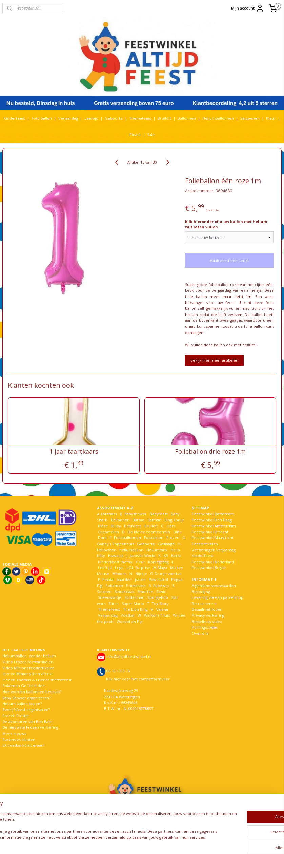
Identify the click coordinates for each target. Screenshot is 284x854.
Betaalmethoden (207, 609)
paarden (124, 579)
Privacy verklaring (208, 615)
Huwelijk (116, 555)
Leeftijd (91, 118)
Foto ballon (42, 118)
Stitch (113, 603)
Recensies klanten (18, 739)
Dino (177, 531)
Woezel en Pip (130, 621)
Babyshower (136, 513)
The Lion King (135, 609)
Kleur (271, 118)
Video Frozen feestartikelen (27, 661)
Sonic (161, 591)
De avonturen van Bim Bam (27, 721)
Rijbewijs (161, 585)
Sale (151, 134)
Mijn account (247, 8)
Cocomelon (108, 531)
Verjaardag (68, 118)
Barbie (138, 520)
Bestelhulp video (207, 621)
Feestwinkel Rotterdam (213, 513)
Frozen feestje (15, 715)
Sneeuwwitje (109, 597)
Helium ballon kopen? (22, 703)
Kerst (176, 555)
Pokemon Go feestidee (23, 685)
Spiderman (134, 597)
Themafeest (140, 118)
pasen (140, 579)
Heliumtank (156, 549)
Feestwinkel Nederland (213, 561)
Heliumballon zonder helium (29, 655)
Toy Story (160, 603)
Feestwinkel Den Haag (212, 520)
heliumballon (131, 549)
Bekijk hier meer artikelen (214, 360)
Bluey (116, 525)
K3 (165, 555)
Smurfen (145, 591)
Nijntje (140, 573)
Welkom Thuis (157, 615)
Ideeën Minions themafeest (27, 673)
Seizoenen (250, 118)
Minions (118, 573)
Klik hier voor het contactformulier (138, 678)
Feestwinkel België (209, 567)
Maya (162, 567)
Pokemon (114, 585)
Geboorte (114, 118)
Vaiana (162, 609)
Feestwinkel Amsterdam (214, 525)
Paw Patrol (158, 579)
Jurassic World (142, 555)
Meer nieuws (14, 733)
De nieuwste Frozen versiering (30, 727)
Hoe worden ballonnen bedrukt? (31, 691)
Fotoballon (153, 537)
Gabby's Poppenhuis (115, 543)
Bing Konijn (174, 520)
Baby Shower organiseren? (26, 697)
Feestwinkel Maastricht (213, 537)
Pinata (135, 134)
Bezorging (201, 591)
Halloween (106, 549)
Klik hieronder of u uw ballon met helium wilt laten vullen (226, 224)
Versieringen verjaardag (214, 549)
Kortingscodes (205, 627)
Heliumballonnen (218, 118)
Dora (102, 537)
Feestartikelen (205, 543)
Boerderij (132, 525)
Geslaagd (166, 543)
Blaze (102, 525)
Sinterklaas (124, 591)
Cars (171, 525)
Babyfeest (159, 513)
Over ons (200, 633)
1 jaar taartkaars (73, 451)
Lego (118, 567)
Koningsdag (158, 561)
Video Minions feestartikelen (28, 667)
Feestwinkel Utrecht (210, 531)
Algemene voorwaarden (214, 585)
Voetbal (127, 615)
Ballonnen (187, 118)
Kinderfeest (14, 118)
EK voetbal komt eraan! (23, 745)
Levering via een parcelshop (217, 597)
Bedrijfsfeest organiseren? (26, 709)
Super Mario (133, 603)
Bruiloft (164, 118)
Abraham (108, 513)
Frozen (172, 537)
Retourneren (204, 603)
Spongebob (157, 597)
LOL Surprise (138, 567)
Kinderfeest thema (115, 561)
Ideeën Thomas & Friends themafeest (37, 679)
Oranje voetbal (167, 573)
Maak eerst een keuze (229, 260)
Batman (154, 520)
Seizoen (104, 591)
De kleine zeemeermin (149, 531)
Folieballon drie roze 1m (210, 451)
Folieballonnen (127, 537)
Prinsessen (135, 585)
